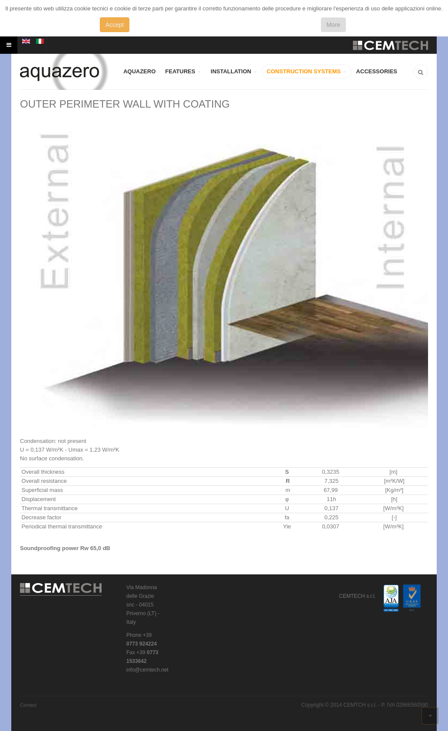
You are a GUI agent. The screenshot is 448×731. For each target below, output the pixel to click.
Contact (28, 705)
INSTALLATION (234, 71)
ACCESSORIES (376, 71)
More (333, 24)
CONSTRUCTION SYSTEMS (306, 71)
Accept (114, 24)
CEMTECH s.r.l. (61, 589)
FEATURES (183, 71)
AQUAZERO (139, 71)
